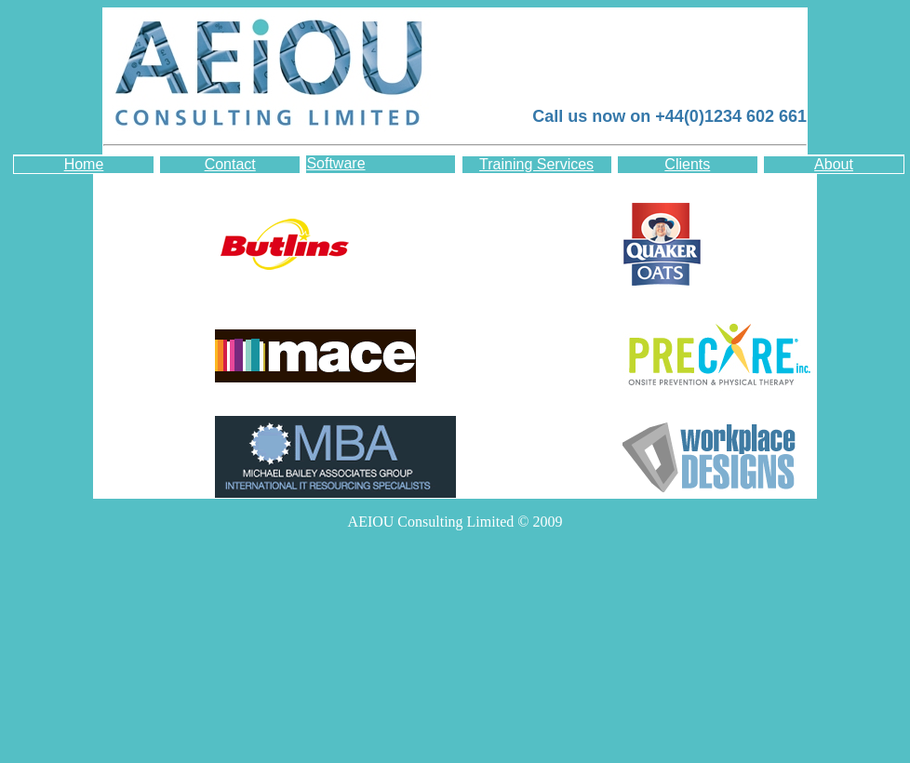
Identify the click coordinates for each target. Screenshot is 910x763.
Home (84, 164)
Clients (687, 164)
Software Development (350, 164)
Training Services (536, 164)
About (833, 164)
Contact (230, 164)
